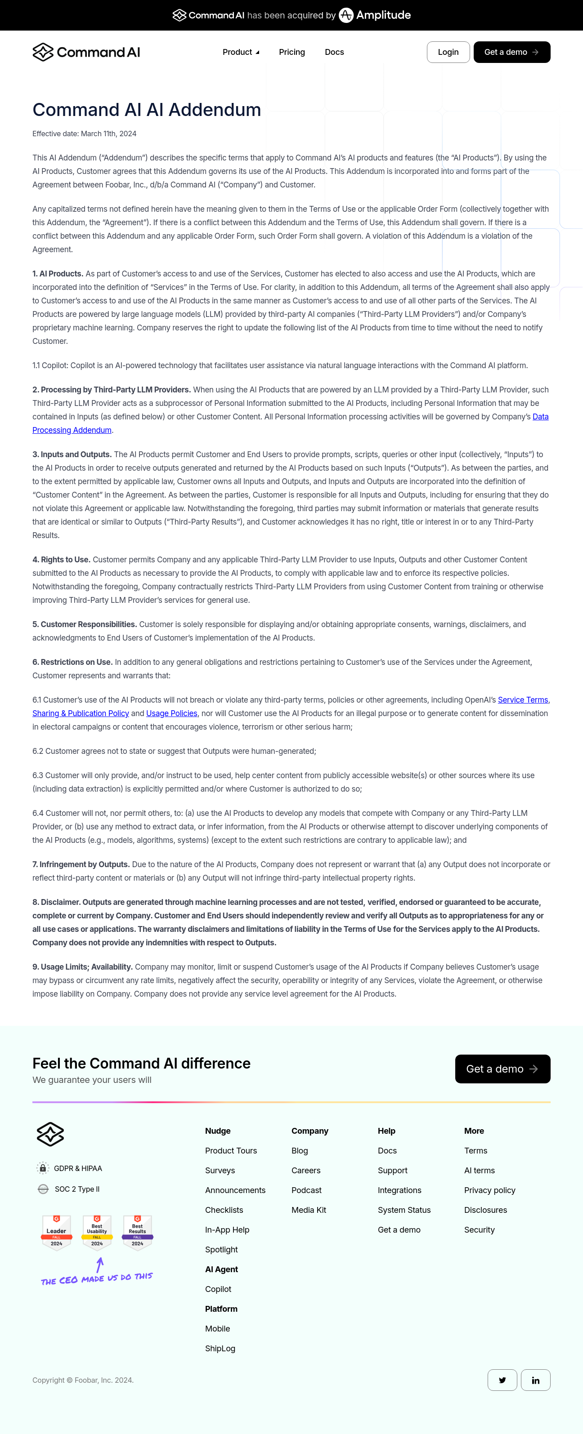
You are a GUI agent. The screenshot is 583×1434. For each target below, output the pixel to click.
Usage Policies (171, 713)
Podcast (307, 1190)
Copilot (218, 1289)
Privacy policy (490, 1190)
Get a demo (512, 52)
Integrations (400, 1190)
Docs (334, 52)
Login (448, 52)
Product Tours (231, 1150)
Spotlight (221, 1249)
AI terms (479, 1170)
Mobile (217, 1328)
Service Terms (523, 699)
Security (479, 1229)
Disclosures (485, 1210)
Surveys (220, 1170)
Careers (306, 1170)
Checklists (224, 1210)
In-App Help (227, 1229)
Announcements (235, 1190)
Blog (300, 1150)
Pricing (292, 52)
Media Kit (309, 1210)
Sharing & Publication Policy (80, 713)
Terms (475, 1150)
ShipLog (220, 1348)
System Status (404, 1210)
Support (393, 1170)
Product (241, 52)
